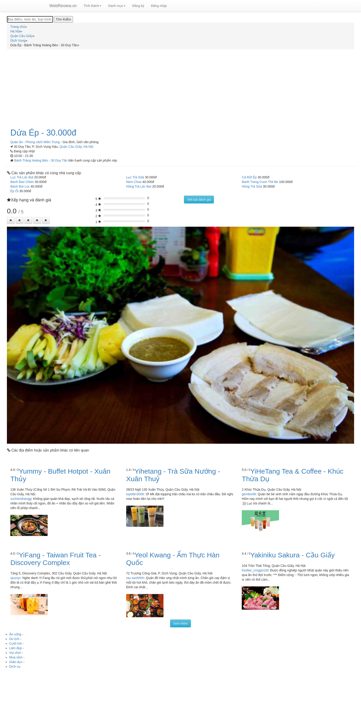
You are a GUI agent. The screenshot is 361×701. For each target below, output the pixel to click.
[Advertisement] (180, 86)
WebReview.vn (63, 5)
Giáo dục (15, 662)
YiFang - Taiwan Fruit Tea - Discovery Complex (55, 558)
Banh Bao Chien (22, 182)
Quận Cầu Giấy (70, 146)
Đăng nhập (159, 6)
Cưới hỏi (15, 643)
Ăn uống (15, 634)
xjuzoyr (15, 578)
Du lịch (14, 639)
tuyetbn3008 (135, 494)
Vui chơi (15, 653)
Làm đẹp (15, 648)
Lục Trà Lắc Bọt (21, 177)
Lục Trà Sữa (135, 177)
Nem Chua (134, 182)
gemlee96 (249, 494)
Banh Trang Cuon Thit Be (260, 182)
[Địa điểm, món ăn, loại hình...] (30, 19)
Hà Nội (88, 146)
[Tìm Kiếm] (63, 19)
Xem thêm (180, 623)
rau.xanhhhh (135, 578)
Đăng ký (138, 6)
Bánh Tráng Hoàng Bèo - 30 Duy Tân (41, 160)
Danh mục (116, 6)
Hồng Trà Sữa (252, 186)
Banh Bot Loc (20, 186)
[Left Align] (11, 220)
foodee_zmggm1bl (255, 570)
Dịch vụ (14, 666)
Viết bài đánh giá (199, 199)
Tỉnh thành (92, 6)
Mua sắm (16, 657)
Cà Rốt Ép (249, 177)
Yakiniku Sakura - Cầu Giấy (292, 555)
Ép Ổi (14, 191)
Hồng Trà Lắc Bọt (138, 186)
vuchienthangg (20, 499)
